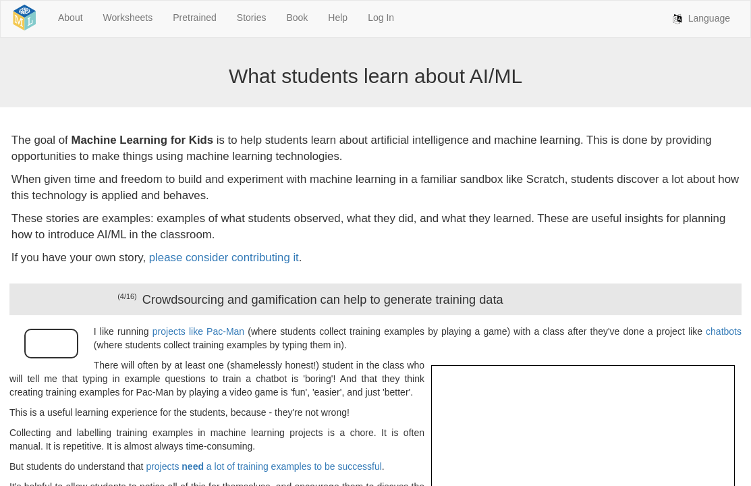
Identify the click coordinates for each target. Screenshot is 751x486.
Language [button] (699, 19)
